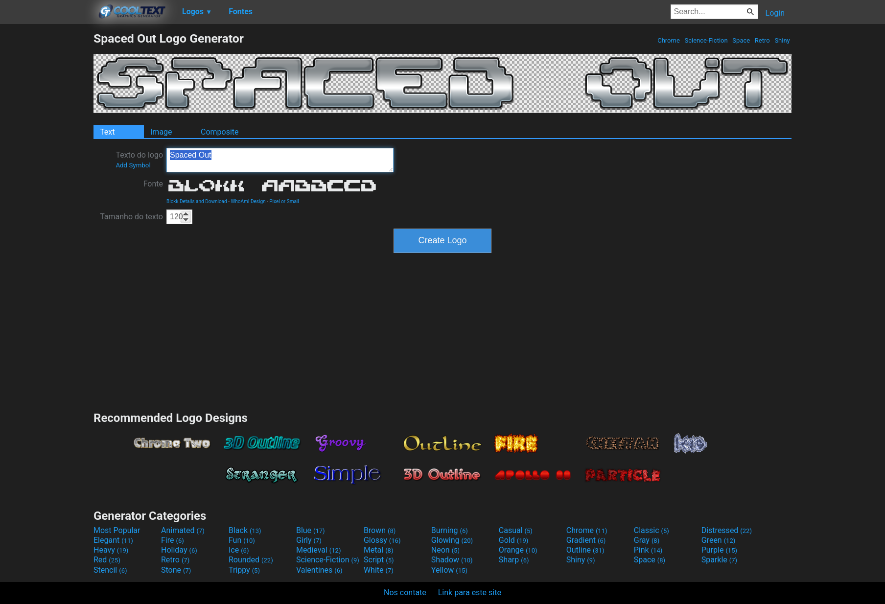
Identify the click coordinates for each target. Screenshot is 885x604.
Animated (183, 530)
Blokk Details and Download (196, 201)
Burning (449, 530)
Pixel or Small (284, 201)
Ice (239, 550)
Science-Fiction (706, 40)
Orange (518, 550)
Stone (176, 570)
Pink (648, 550)
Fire (172, 540)
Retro (762, 40)
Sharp (514, 559)
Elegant (113, 540)
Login (775, 13)
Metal (379, 550)
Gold (514, 540)
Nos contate (405, 592)
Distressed (726, 530)
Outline (585, 550)
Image (161, 132)
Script (379, 559)
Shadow (452, 559)
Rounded (251, 559)
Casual (516, 530)
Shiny (782, 40)
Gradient (586, 540)
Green (718, 540)
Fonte (153, 183)
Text (107, 132)
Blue (310, 530)
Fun (242, 540)
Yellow (449, 570)
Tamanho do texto (131, 216)
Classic (651, 530)
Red (106, 559)
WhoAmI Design (248, 201)
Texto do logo (139, 159)
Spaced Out (280, 160)
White (379, 570)
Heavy (110, 550)
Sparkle (719, 559)
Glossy (382, 540)
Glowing (452, 540)
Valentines (319, 570)
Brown (380, 530)
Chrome (668, 40)
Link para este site (469, 592)
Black (245, 530)
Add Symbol (133, 165)
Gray (646, 540)
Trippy (244, 570)
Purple (719, 550)
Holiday (179, 550)
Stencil (110, 570)
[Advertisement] (46, 178)
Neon (445, 550)
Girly (309, 540)
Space (741, 40)
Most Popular (116, 530)
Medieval (318, 550)
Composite (220, 132)
